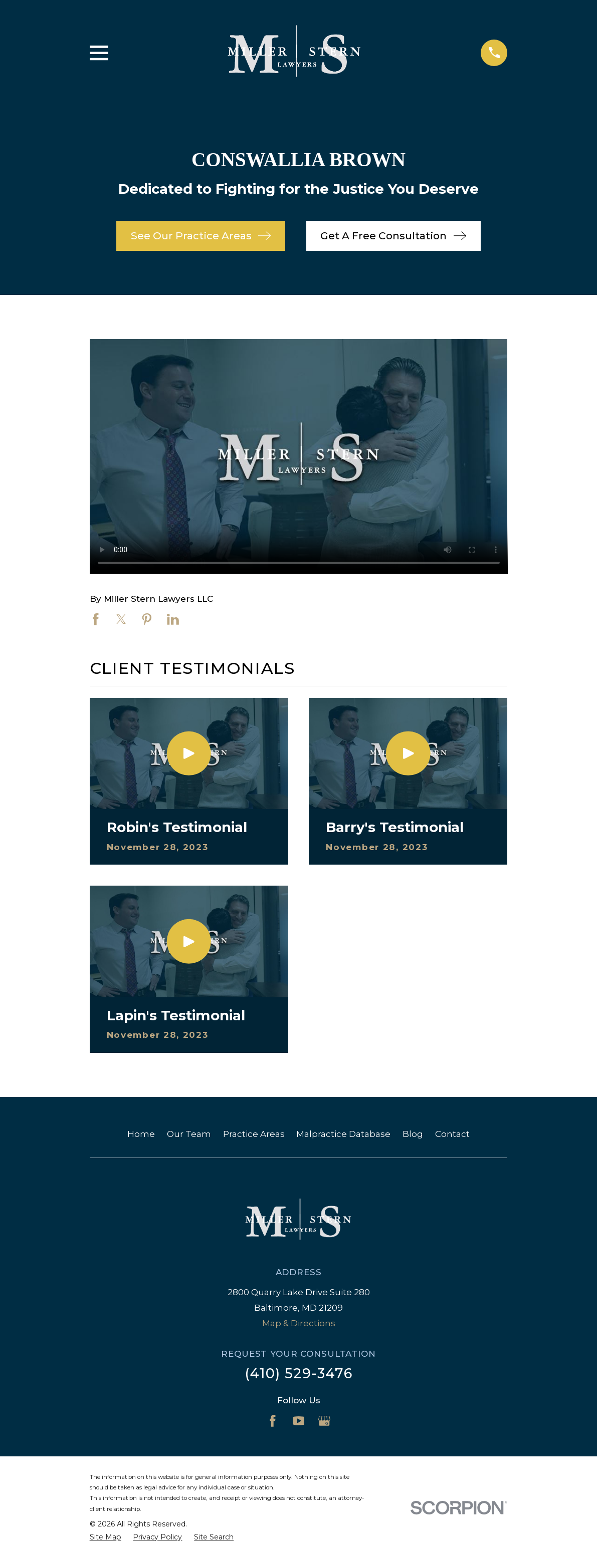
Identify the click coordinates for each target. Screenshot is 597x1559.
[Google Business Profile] (324, 1421)
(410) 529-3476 (298, 1373)
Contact (452, 1134)
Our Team (189, 1134)
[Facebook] (273, 1421)
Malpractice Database (343, 1134)
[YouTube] (299, 1421)
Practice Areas (254, 1134)
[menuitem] (105, 1537)
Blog (413, 1134)
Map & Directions (298, 1323)
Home (141, 1134)
